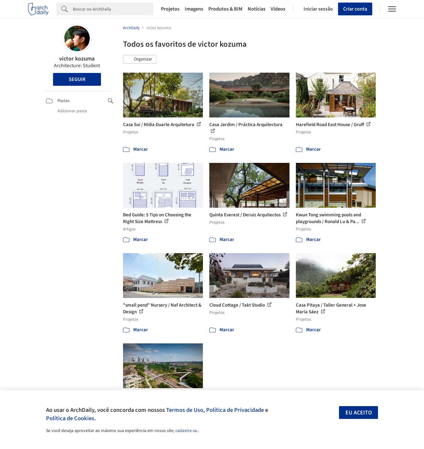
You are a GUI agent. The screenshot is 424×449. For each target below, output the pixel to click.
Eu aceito (358, 413)
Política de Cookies (70, 418)
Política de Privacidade (235, 410)
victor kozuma (77, 59)
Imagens (194, 9)
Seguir (77, 79)
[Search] (113, 9)
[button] (139, 59)
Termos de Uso (184, 410)
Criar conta (355, 8)
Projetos (170, 9)
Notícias (257, 9)
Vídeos (278, 9)
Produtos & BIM (225, 9)
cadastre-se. (186, 431)
